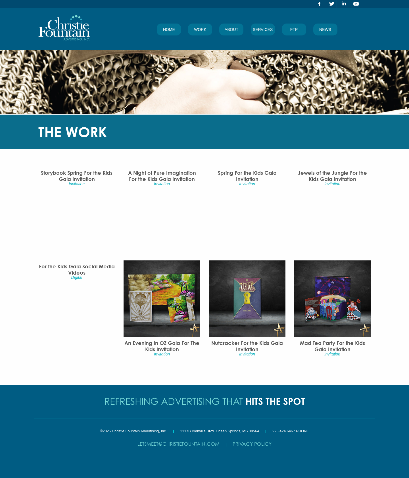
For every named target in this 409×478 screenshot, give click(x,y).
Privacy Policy (252, 444)
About (231, 29)
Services (263, 29)
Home (169, 29)
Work (200, 29)
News (325, 29)
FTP (294, 29)
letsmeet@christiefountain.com (178, 444)
